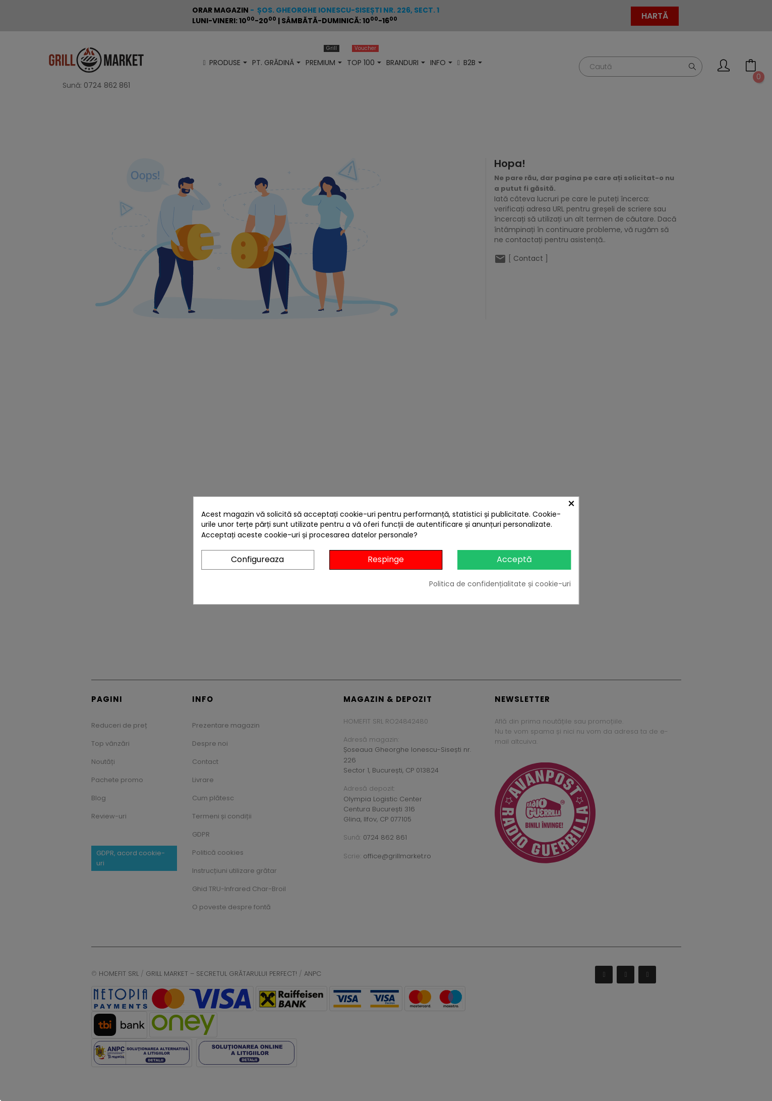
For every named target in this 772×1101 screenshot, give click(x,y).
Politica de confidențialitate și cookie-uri (500, 584)
